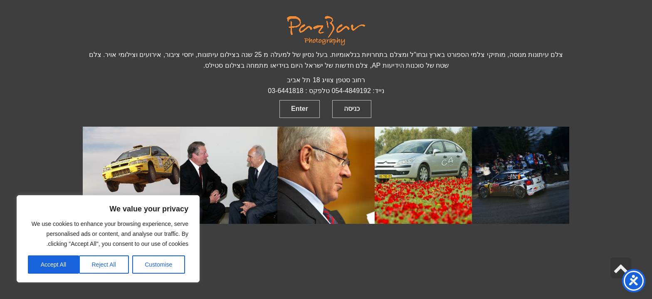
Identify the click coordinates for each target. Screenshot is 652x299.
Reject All (103, 264)
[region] (108, 238)
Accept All (53, 264)
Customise (158, 264)
